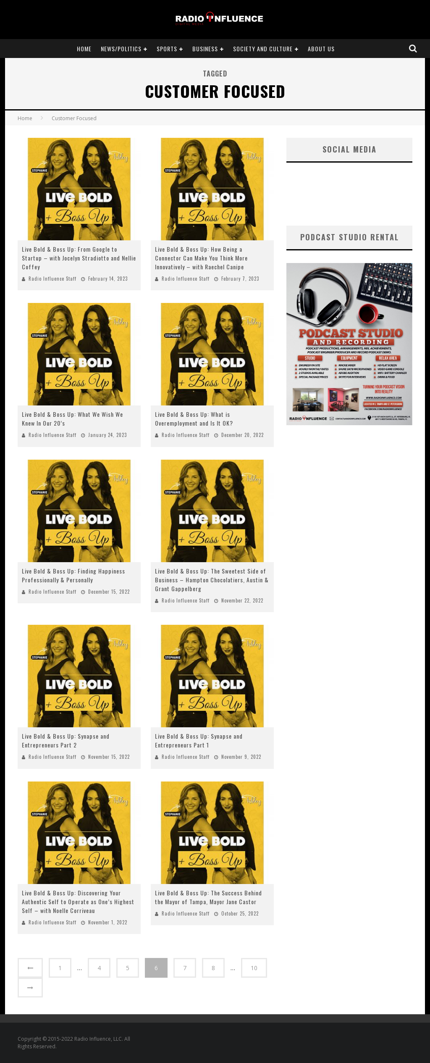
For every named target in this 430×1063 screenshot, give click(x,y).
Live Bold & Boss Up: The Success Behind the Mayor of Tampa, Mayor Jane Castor (208, 897)
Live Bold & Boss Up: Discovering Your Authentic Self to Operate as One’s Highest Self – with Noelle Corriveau (78, 901)
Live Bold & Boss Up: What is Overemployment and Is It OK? (194, 418)
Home (84, 48)
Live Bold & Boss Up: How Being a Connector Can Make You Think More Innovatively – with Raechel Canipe (201, 258)
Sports (167, 48)
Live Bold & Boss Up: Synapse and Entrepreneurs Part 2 (66, 740)
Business (205, 48)
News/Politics (121, 48)
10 (254, 968)
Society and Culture (263, 48)
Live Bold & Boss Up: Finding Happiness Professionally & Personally (73, 575)
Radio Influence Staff (52, 278)
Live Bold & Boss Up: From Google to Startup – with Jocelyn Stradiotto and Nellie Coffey (79, 258)
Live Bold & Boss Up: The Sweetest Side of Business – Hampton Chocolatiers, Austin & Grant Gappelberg (212, 579)
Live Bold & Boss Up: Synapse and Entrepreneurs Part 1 (199, 740)
